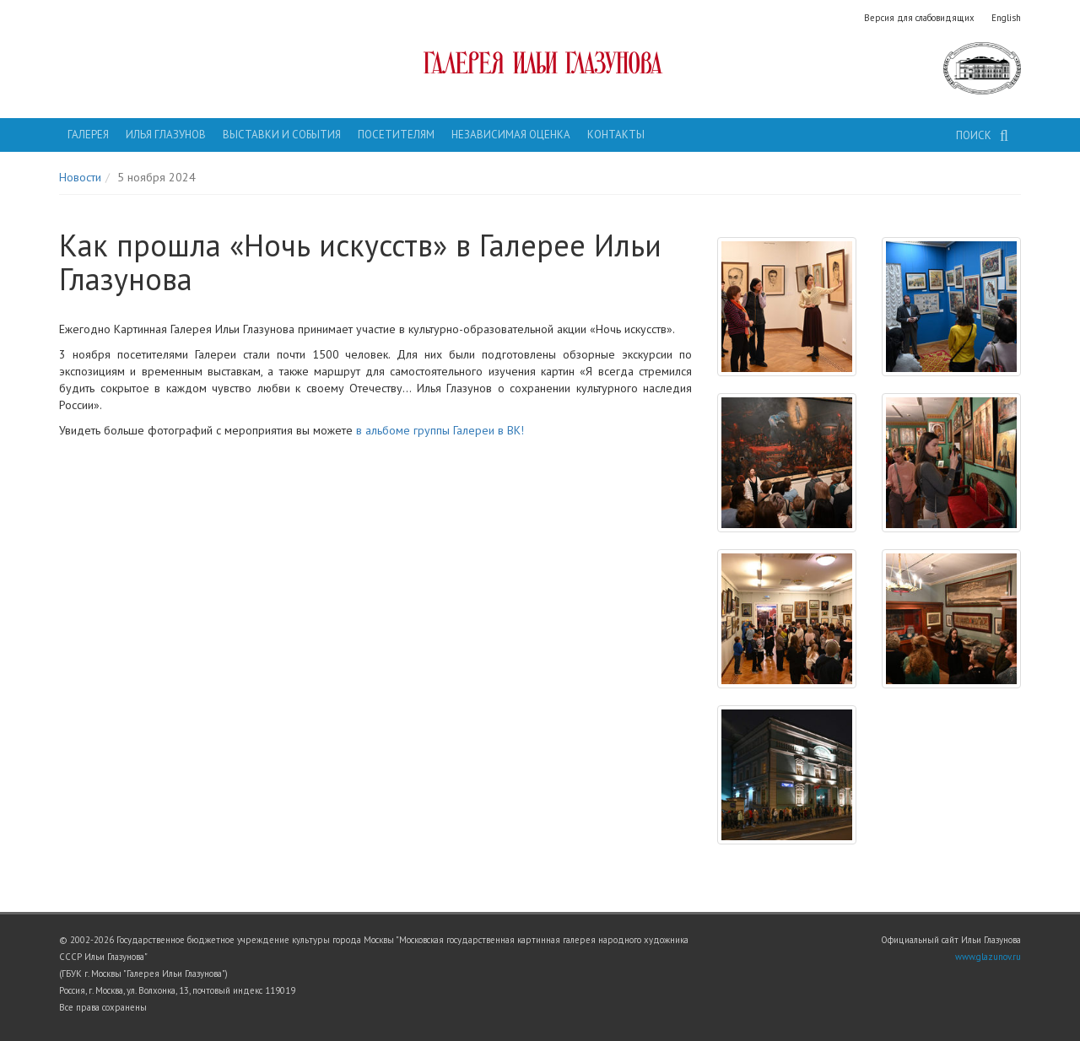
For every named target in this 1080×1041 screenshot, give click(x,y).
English (1006, 18)
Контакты (616, 134)
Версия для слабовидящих (919, 18)
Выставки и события (282, 134)
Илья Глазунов (166, 134)
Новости (80, 177)
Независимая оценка (510, 134)
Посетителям (396, 134)
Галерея (88, 134)
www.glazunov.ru (988, 957)
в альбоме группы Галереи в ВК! (440, 430)
